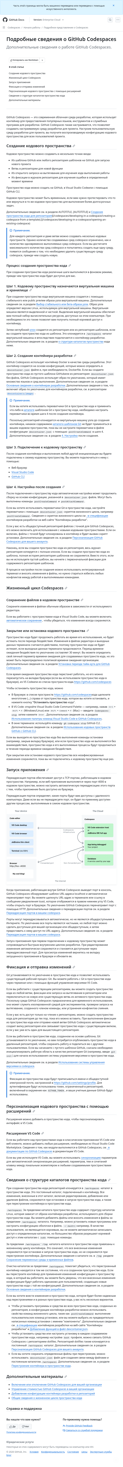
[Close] (113, 5)
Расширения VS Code (25, 1133)
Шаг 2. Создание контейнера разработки (41, 356)
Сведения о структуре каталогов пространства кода (58, 1179)
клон (33, 330)
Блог (8, 1455)
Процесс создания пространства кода (38, 265)
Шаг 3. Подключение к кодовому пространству (46, 447)
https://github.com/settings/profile (75, 1082)
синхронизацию (91, 1157)
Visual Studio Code (23, 472)
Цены (84, 1451)
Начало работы (32, 27)
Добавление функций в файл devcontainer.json (59, 1329)
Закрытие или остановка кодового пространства (47, 631)
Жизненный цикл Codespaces (36, 587)
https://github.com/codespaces (92, 682)
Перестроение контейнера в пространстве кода (41, 1365)
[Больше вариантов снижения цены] (42, 60)
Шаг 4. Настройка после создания (35, 487)
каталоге (29, 410)
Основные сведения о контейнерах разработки (35, 385)
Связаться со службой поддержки (83, 1430)
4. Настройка (70, 435)
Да (12, 1426)
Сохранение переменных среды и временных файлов (39, 1259)
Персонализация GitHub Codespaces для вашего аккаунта (47, 1349)
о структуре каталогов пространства (80, 341)
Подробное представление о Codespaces (66, 27)
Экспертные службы (101, 1451)
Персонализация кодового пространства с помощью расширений (57, 1109)
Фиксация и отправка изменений (40, 966)
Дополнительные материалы (36, 1376)
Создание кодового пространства (40, 145)
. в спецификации (97, 515)
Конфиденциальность (53, 1451)
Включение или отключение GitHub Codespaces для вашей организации (57, 1384)
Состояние (73, 1451)
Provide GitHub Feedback (78, 1425)
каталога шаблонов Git (67, 424)
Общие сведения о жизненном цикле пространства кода (47, 1398)
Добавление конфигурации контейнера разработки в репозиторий (53, 1393)
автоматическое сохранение (24, 620)
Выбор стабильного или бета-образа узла (62, 304)
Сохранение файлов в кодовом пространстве (44, 600)
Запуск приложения (27, 769)
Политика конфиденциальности (21, 1432)
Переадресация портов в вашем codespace (33, 913)
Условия (34, 1451)
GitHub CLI (18, 476)
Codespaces (14, 27)
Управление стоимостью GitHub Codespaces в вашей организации (53, 1389)
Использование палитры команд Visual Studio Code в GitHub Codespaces (57, 718)
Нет (25, 1426)
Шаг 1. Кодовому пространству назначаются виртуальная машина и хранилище (60, 288)
